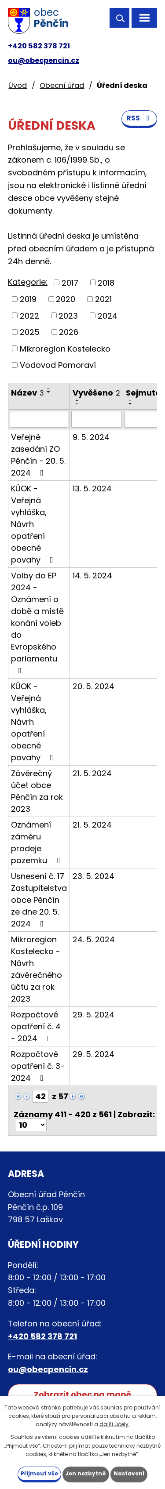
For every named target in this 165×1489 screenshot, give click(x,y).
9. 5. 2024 (91, 437)
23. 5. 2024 (93, 876)
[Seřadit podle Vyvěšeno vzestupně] (77, 400)
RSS (139, 118)
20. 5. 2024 (93, 686)
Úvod (17, 85)
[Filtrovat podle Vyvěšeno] (96, 419)
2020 (65, 299)
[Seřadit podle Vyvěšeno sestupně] (77, 404)
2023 (68, 315)
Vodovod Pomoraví (58, 365)
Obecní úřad (62, 85)
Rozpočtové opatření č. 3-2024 (38, 1066)
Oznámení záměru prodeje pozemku (37, 842)
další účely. (114, 1424)
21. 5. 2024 (92, 773)
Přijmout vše (39, 1473)
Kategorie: (28, 281)
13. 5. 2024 (92, 488)
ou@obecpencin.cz (43, 60)
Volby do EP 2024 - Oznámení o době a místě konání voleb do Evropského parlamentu (37, 622)
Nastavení (129, 1473)
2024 (107, 315)
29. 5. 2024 (93, 1014)
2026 (68, 332)
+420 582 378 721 (39, 46)
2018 (106, 282)
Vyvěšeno (96, 392)
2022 (29, 315)
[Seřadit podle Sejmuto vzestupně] (131, 400)
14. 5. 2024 (92, 575)
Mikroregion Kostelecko (65, 348)
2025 (30, 332)
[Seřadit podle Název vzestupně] (49, 388)
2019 (28, 299)
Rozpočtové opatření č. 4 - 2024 (36, 1026)
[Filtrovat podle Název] (39, 419)
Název (27, 392)
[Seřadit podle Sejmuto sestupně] (131, 404)
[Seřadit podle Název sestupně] (49, 392)
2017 (70, 282)
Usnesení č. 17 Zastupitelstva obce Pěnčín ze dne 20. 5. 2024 (39, 900)
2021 (103, 299)
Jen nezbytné (86, 1473)
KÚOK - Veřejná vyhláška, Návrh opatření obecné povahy (34, 524)
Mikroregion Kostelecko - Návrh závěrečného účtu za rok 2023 (36, 969)
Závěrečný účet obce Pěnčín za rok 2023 (37, 791)
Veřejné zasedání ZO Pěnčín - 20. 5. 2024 (38, 455)
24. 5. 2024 (94, 939)
